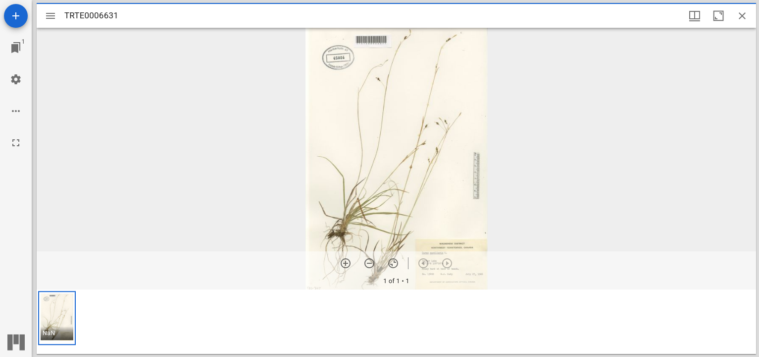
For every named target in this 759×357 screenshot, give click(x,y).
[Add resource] (16, 16)
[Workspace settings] (16, 79)
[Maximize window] (718, 16)
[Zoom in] (345, 263)
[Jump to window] (16, 48)
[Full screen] (16, 143)
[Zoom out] (369, 263)
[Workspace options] (16, 111)
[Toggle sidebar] (50, 16)
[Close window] (742, 16)
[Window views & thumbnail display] (695, 16)
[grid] (396, 322)
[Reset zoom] (393, 263)
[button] (57, 318)
